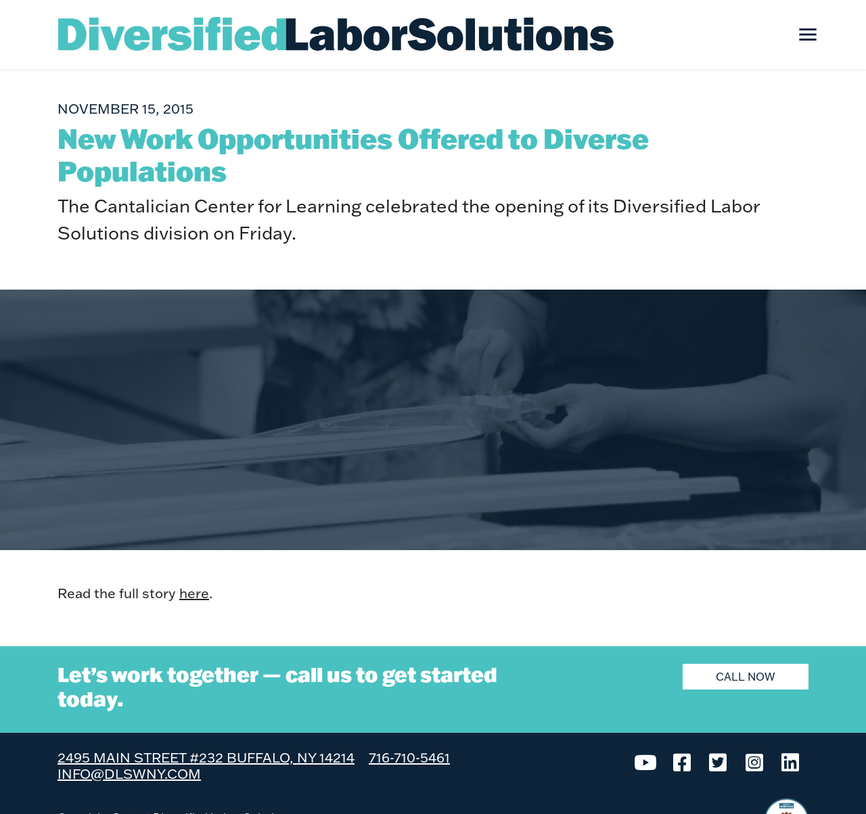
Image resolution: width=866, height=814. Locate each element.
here (194, 593)
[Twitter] (718, 760)
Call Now (745, 676)
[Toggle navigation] (808, 34)
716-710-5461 (409, 757)
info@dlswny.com (129, 773)
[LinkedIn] (791, 760)
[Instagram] (754, 760)
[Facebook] (682, 760)
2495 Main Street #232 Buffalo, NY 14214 (206, 757)
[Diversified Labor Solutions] (336, 34)
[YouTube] (646, 760)
